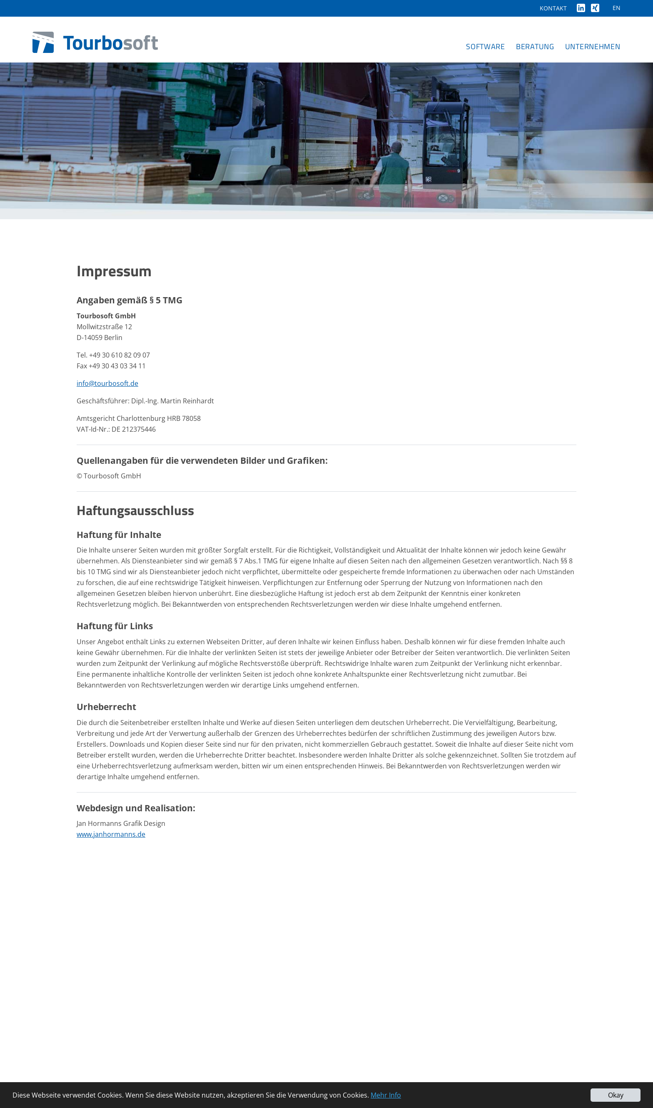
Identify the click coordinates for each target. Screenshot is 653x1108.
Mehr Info (386, 1095)
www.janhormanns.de (111, 834)
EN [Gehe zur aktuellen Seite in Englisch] (617, 8)
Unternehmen (593, 46)
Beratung (535, 46)
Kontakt (553, 8)
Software (485, 46)
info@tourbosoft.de (107, 383)
